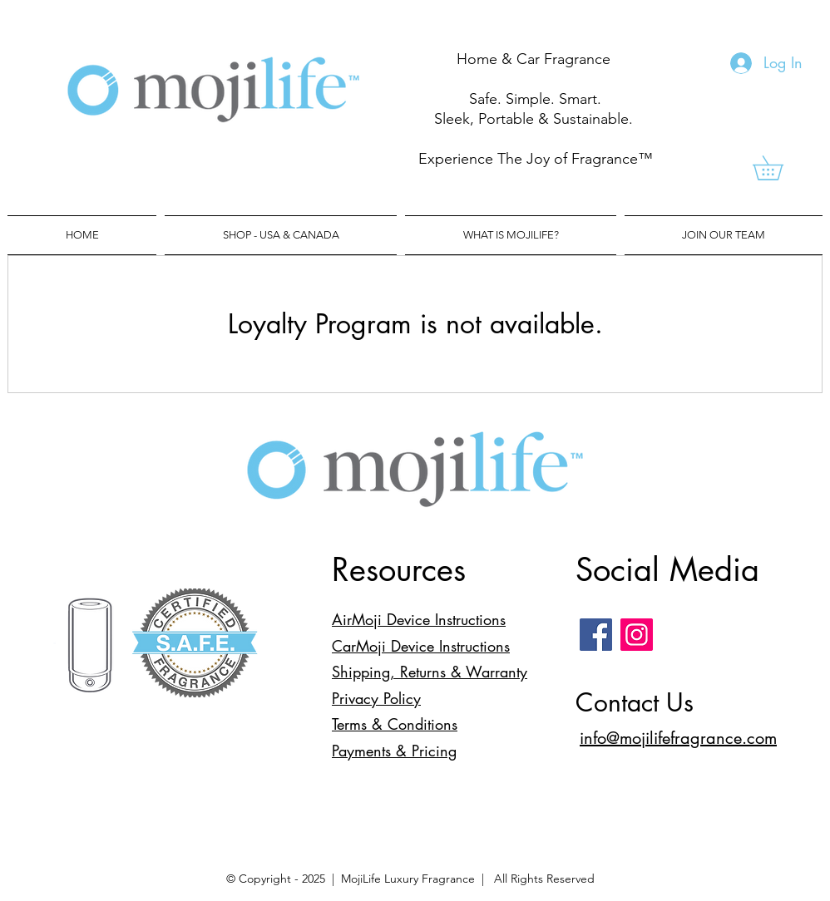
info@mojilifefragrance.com (678, 738)
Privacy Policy (376, 698)
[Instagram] (636, 634)
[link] (780, 167)
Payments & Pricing (394, 751)
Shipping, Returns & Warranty (429, 672)
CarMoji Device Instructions (421, 646)
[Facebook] (596, 634)
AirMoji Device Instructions (419, 619)
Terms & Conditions (394, 724)
